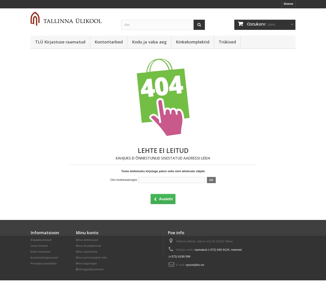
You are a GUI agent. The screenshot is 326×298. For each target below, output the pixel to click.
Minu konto (87, 232)
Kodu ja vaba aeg (149, 42)
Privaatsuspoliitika (44, 263)
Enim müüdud (40, 251)
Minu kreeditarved (88, 246)
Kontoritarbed (109, 42)
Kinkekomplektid (192, 42)
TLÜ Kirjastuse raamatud (60, 42)
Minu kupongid (86, 263)
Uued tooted (39, 246)
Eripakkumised (41, 240)
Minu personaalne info (91, 257)
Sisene (288, 3)
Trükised (227, 42)
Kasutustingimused (44, 257)
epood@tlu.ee (195, 265)
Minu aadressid (86, 251)
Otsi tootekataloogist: (124, 179)
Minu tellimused (87, 240)
